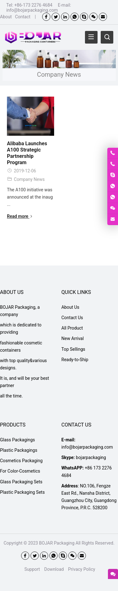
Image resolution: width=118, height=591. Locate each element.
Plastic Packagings (18, 450)
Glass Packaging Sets (21, 481)
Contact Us (72, 317)
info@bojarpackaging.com (32, 10)
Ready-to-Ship (74, 359)
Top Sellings (73, 349)
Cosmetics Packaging (21, 460)
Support (32, 569)
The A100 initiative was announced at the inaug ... (30, 197)
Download (54, 569)
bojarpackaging (91, 457)
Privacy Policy (81, 569)
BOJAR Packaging (56, 543)
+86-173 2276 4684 (33, 5)
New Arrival (72, 338)
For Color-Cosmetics (20, 471)
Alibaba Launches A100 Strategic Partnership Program (27, 152)
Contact (23, 16)
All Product (72, 328)
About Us (70, 307)
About (6, 16)
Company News (29, 179)
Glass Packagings (17, 439)
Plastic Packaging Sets (22, 492)
